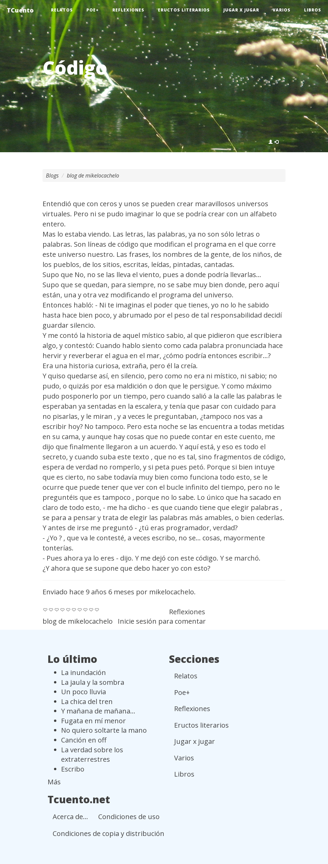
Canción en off (83, 740)
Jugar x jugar (241, 10)
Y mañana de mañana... (98, 711)
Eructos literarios (184, 10)
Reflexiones (128, 10)
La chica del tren (87, 701)
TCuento (20, 10)
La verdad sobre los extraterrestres (92, 754)
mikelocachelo (171, 591)
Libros (312, 10)
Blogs (52, 175)
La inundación (83, 672)
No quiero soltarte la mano (104, 730)
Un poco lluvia (83, 691)
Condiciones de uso (129, 816)
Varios (282, 10)
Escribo (72, 769)
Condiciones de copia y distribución (108, 833)
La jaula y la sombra (92, 682)
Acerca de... (70, 816)
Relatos (62, 10)
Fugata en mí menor (93, 720)
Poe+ (92, 10)
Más (54, 781)
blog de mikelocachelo (93, 175)
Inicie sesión (137, 621)
